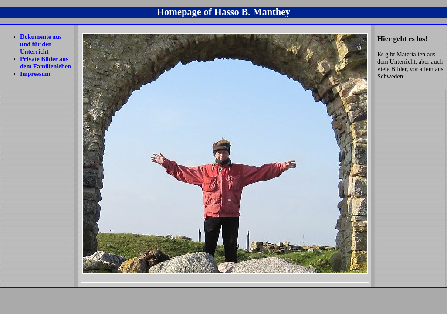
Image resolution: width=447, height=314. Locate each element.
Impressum (35, 73)
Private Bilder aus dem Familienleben (45, 62)
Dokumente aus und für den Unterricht (41, 44)
